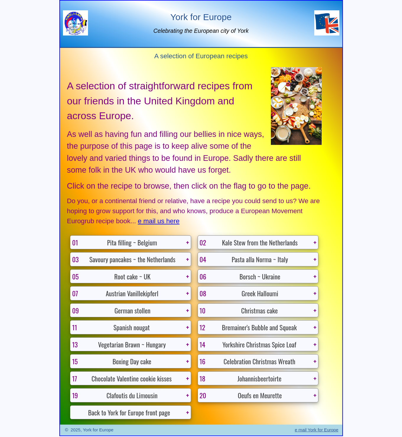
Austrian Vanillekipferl (115, 293)
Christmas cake (239, 310)
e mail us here (159, 221)
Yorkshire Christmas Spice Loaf (248, 344)
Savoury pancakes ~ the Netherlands (124, 259)
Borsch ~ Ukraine (240, 276)
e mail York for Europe (316, 430)
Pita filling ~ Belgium (114, 242)
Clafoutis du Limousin (115, 396)
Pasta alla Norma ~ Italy (244, 259)
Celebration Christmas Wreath (248, 362)
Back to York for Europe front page (129, 413)
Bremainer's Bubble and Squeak (248, 327)
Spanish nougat (111, 327)
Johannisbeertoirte (241, 379)
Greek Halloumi (239, 293)
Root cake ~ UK (111, 276)
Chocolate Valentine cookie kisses (122, 379)
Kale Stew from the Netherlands (249, 242)
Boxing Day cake (112, 362)
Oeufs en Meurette (241, 396)
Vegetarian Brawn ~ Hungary (119, 344)
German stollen (111, 310)
